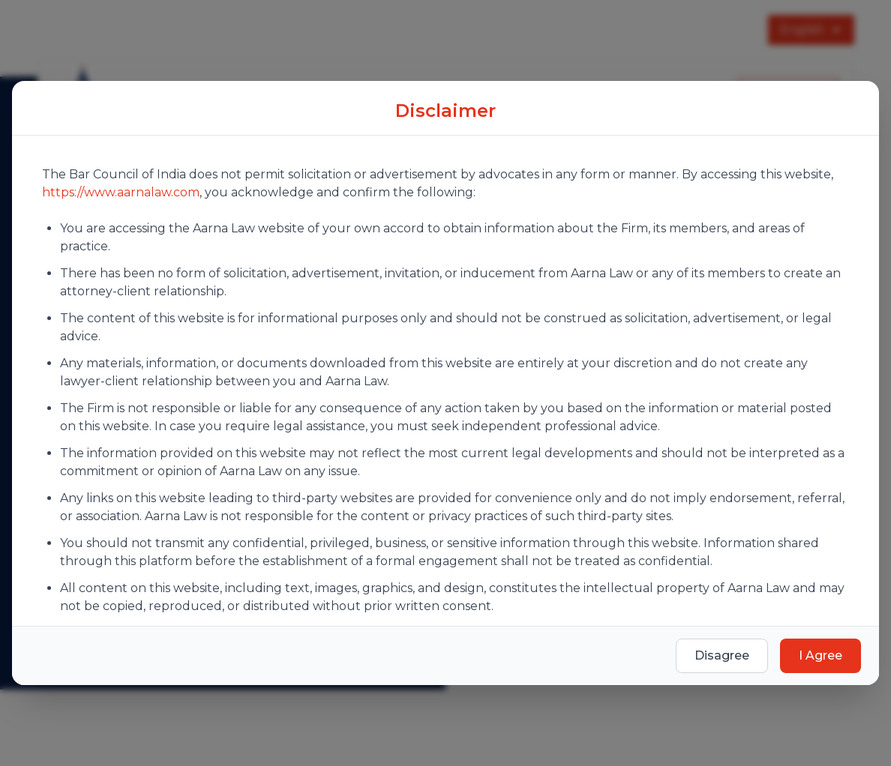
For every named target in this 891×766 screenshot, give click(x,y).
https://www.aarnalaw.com (121, 167)
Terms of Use (434, 626)
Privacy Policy (325, 626)
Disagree (721, 680)
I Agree (820, 680)
